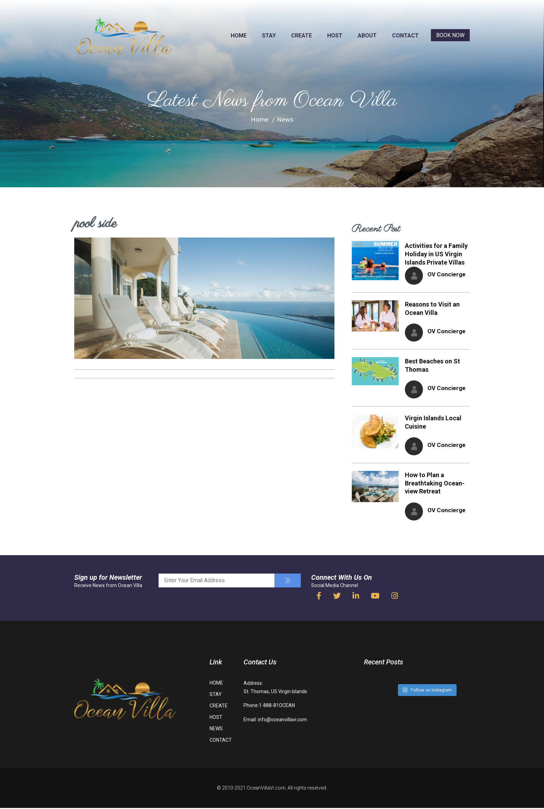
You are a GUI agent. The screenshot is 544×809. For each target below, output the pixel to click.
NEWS (216, 730)
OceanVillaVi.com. (267, 789)
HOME (239, 35)
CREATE (301, 35)
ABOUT (367, 35)
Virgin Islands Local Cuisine (433, 423)
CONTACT (405, 35)
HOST (334, 35)
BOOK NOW (450, 35)
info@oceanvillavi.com (282, 720)
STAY (269, 35)
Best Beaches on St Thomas (432, 365)
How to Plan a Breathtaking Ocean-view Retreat (435, 484)
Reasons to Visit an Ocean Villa (432, 308)
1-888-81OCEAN (277, 706)
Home (260, 119)
